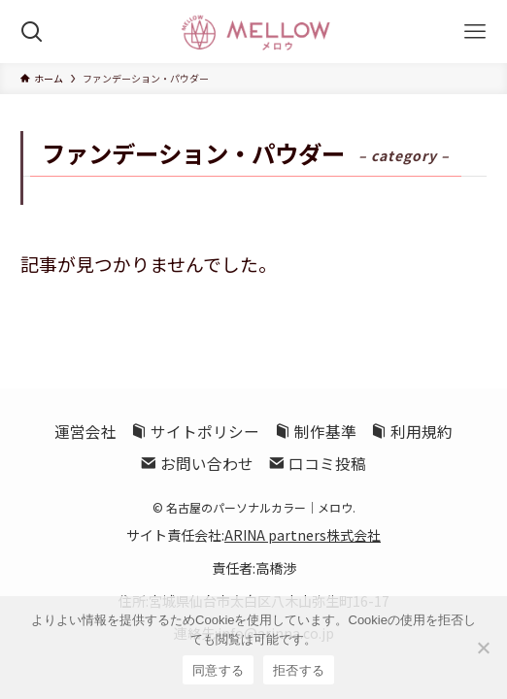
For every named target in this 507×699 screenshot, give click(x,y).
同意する (218, 670)
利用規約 (412, 431)
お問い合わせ (197, 463)
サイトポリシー (195, 431)
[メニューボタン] (475, 31)
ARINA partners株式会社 (302, 535)
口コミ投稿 (317, 463)
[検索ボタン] (31, 31)
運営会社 (85, 431)
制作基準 (315, 431)
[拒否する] (482, 647)
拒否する (298, 670)
